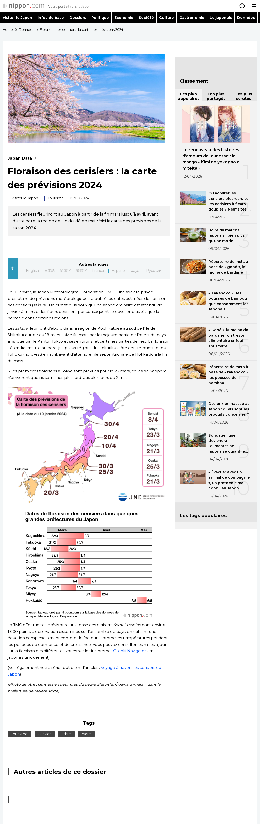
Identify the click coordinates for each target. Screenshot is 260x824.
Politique (100, 17)
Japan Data (23, 158)
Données (246, 17)
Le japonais (221, 17)
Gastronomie (191, 17)
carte (86, 734)
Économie (124, 17)
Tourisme (56, 198)
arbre (66, 734)
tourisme (19, 734)
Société (146, 17)
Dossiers (77, 17)
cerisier (44, 734)
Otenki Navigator (129, 650)
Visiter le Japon (17, 17)
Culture (166, 17)
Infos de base (51, 17)
